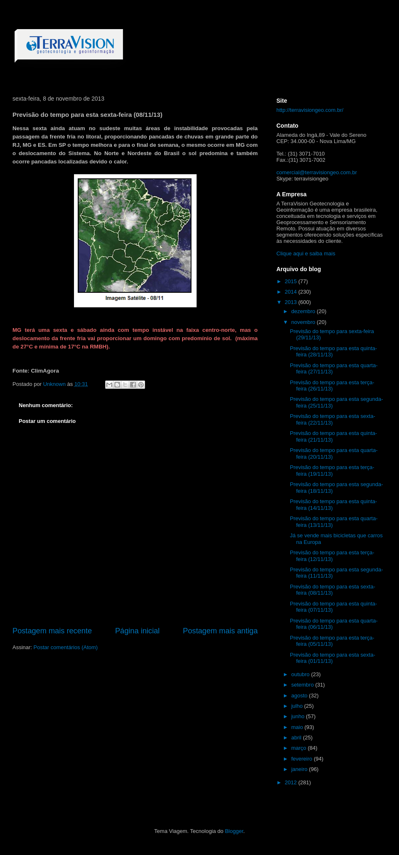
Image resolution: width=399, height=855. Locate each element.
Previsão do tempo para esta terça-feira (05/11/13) (332, 641)
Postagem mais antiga (220, 631)
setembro (303, 685)
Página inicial (137, 631)
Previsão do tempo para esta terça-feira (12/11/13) (332, 555)
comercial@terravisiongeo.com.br (316, 172)
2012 (291, 782)
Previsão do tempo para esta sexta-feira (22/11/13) (332, 419)
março (299, 748)
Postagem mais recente (52, 631)
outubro (301, 674)
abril (297, 737)
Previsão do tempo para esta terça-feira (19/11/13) (332, 470)
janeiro (300, 769)
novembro (304, 322)
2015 (291, 281)
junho (298, 716)
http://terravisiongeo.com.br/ (309, 110)
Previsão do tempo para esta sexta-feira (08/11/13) (332, 589)
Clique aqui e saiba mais (305, 253)
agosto (300, 695)
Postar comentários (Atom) (66, 647)
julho (297, 706)
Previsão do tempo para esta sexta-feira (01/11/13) (332, 658)
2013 (291, 302)
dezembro (304, 311)
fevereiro (302, 759)
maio (298, 727)
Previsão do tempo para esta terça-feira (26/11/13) (332, 385)
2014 (291, 292)
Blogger (234, 831)
